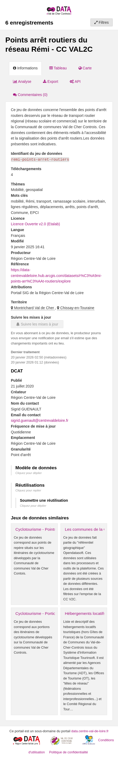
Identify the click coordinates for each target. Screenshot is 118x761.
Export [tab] (50, 81)
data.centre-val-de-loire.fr (90, 731)
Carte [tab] (85, 68)
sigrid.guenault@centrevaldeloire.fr (39, 420)
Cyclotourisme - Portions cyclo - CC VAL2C (54, 613)
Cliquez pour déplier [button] (28, 473)
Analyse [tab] (22, 81)
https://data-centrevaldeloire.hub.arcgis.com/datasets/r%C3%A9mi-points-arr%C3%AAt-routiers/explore (56, 275)
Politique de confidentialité (68, 752)
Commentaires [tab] (30, 95)
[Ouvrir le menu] (110, 8)
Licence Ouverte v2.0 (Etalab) (35, 224)
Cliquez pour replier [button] (28, 490)
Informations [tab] (25, 68)
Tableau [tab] (58, 68)
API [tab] (75, 81)
